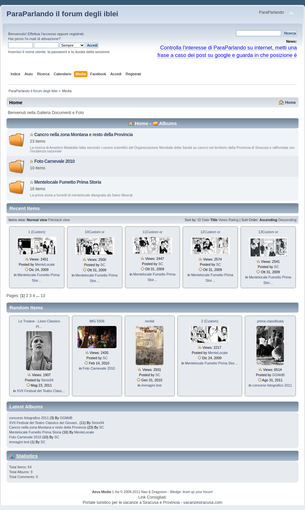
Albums (168, 123)
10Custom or (94, 232)
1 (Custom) (36, 232)
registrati (76, 34)
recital (149, 321)
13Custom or (268, 232)
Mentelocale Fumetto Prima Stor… (211, 363)
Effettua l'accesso (42, 34)
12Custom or (210, 232)
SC (102, 265)
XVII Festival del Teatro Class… (41, 391)
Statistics (27, 456)
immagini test (151, 385)
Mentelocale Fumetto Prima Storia (67, 182)
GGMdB (278, 375)
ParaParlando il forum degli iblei (62, 14)
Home (290, 102)
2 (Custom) (209, 321)
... (38, 295)
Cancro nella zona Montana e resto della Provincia (83, 134)
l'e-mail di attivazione (42, 39)
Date (206, 220)
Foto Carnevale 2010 (54, 161)
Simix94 (47, 380)
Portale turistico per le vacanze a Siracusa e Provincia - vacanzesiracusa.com (152, 502)
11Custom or (152, 232)
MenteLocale (45, 264)
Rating (234, 220)
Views (223, 220)
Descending (287, 220)
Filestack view (59, 220)
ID (199, 220)
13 (43, 295)
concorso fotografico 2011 (272, 385)
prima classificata (270, 321)
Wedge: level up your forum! (191, 492)
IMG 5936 (97, 321)
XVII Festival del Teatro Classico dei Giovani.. (44, 423)
